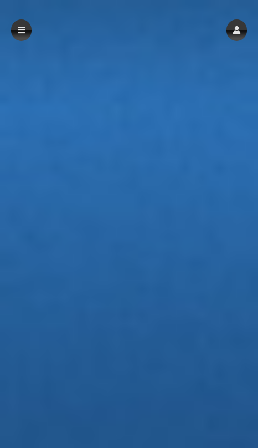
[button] (236, 30)
